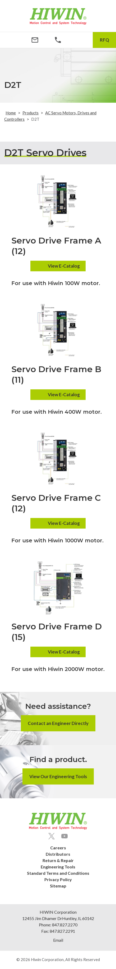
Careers (58, 847)
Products (30, 112)
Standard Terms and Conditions (58, 873)
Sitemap (58, 885)
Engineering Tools (58, 866)
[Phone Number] (58, 40)
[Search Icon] (81, 40)
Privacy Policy (58, 879)
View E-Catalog (64, 266)
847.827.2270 (64, 924)
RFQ (104, 40)
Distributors (58, 854)
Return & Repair (58, 860)
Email (58, 940)
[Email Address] (35, 40)
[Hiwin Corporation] (58, 16)
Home (11, 112)
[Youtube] (64, 836)
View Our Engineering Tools (58, 776)
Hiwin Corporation (47, 959)
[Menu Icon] (12, 40)
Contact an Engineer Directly (58, 723)
